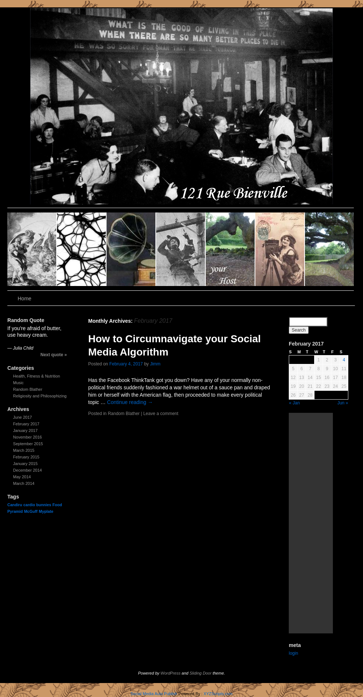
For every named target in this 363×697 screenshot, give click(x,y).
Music (18, 382)
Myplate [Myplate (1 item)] (46, 511)
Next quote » (53, 354)
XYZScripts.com (218, 693)
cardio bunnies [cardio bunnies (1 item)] (37, 505)
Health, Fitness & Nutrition (36, 376)
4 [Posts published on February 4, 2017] (344, 359)
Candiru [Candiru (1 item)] (14, 505)
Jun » (342, 402)
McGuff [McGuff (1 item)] (30, 511)
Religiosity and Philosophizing (40, 396)
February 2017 (26, 424)
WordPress (170, 673)
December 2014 (27, 470)
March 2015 (24, 450)
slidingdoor (32, 249)
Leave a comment (160, 413)
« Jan (294, 402)
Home (24, 298)
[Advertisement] (311, 523)
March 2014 (24, 483)
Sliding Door (201, 673)
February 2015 (26, 457)
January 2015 (25, 463)
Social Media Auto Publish (153, 693)
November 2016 (27, 437)
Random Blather (28, 389)
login (293, 653)
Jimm (155, 364)
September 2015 (28, 444)
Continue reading (130, 402)
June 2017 (22, 417)
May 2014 (22, 477)
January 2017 (25, 430)
